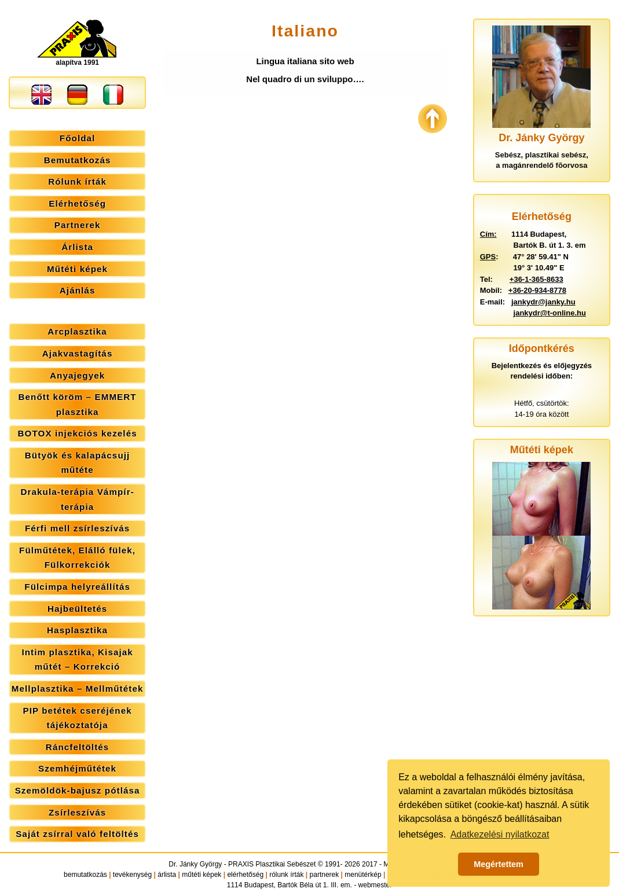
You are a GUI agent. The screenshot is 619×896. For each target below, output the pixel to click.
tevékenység (132, 875)
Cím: (488, 234)
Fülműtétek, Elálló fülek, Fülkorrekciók (77, 557)
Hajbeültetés (77, 609)
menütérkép (363, 875)
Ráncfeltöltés (77, 747)
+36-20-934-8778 (537, 290)
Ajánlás (78, 290)
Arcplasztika (77, 331)
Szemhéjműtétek (77, 768)
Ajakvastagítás (77, 353)
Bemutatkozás (77, 160)
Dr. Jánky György (195, 864)
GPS (488, 256)
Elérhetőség (77, 203)
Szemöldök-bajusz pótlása (77, 790)
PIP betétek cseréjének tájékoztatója (77, 718)
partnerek (324, 875)
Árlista (77, 247)
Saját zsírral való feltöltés (77, 834)
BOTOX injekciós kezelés (77, 433)
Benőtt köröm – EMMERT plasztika (78, 404)
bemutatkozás (85, 875)
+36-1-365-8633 (536, 279)
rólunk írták (286, 875)
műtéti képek (201, 875)
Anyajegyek (77, 375)
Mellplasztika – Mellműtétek (78, 688)
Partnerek (77, 225)
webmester (375, 885)
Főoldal (78, 138)
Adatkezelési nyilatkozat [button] (500, 834)
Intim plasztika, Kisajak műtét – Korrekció (77, 659)
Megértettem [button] (498, 864)
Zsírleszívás (77, 812)
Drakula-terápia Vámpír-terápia (77, 499)
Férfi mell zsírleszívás (77, 528)
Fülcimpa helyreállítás (77, 587)
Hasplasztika (77, 630)
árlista (167, 875)
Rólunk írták (77, 181)
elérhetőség (245, 875)
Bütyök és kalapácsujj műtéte (77, 462)
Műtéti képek (77, 269)
